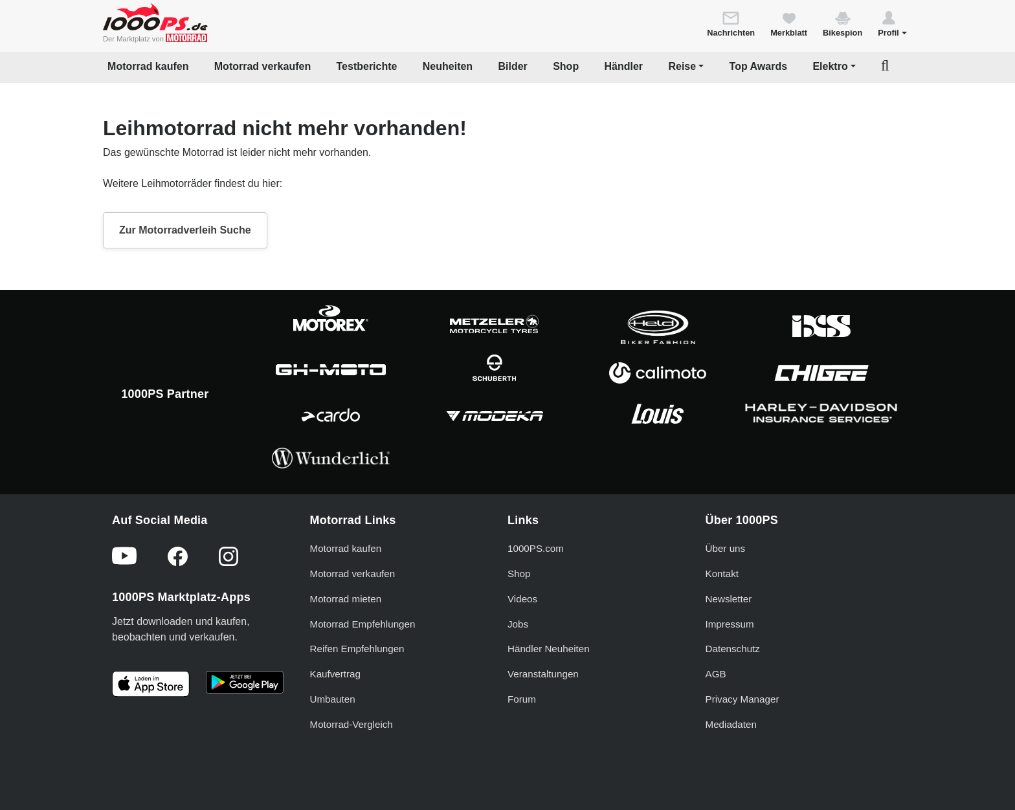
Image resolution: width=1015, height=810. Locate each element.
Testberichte (367, 66)
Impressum (730, 623)
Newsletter (729, 598)
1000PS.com (536, 548)
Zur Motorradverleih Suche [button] (185, 229)
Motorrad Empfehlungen (363, 623)
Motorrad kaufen (147, 66)
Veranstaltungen (543, 673)
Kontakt (722, 573)
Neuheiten (448, 66)
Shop (566, 66)
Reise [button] (682, 66)
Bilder (512, 66)
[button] (892, 23)
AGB (716, 673)
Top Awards (759, 66)
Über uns (726, 548)
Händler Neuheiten (549, 648)
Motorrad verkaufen (262, 66)
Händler (624, 66)
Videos (522, 598)
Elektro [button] (829, 66)
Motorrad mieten (346, 598)
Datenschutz (733, 648)
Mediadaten (731, 724)
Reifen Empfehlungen (357, 648)
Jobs (518, 623)
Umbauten (332, 699)
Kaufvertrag (335, 673)
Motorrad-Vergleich (351, 724)
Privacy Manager (742, 699)
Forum (522, 699)
